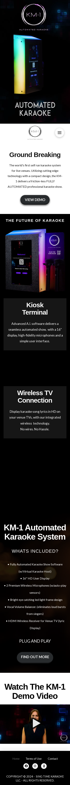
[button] (59, 132)
